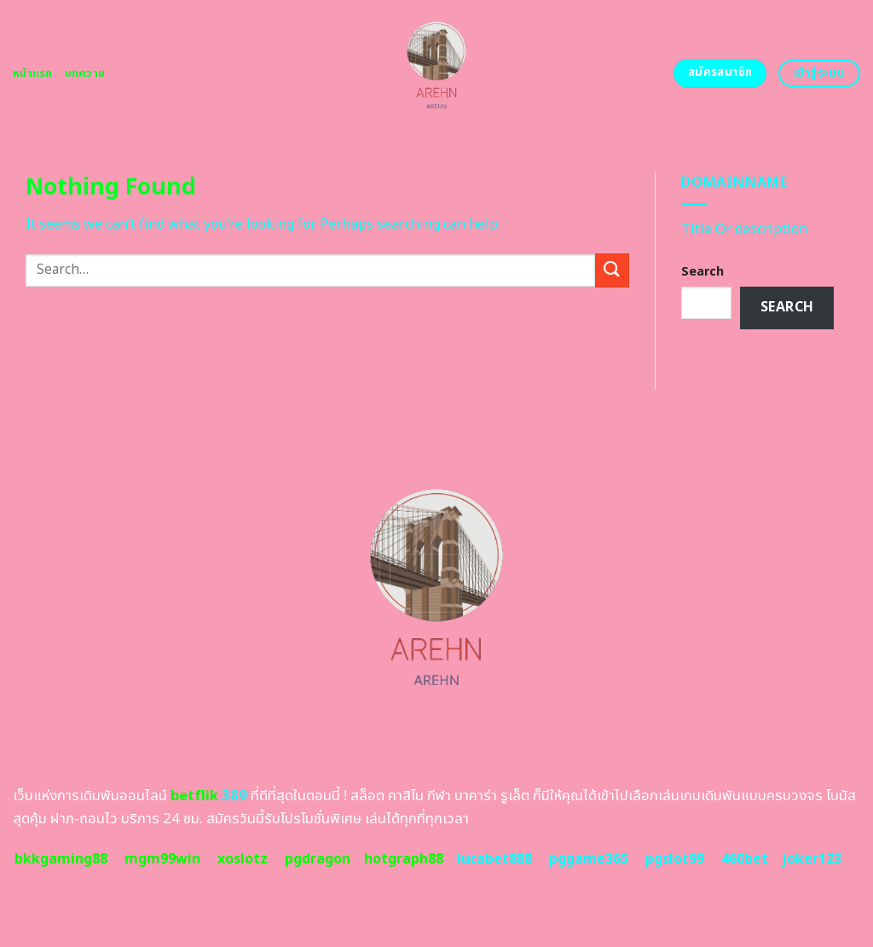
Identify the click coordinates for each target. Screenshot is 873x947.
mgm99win (162, 859)
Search (702, 272)
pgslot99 (674, 859)
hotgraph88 (403, 859)
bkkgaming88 (60, 859)
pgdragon (317, 859)
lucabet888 (494, 859)
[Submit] (612, 270)
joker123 (811, 859)
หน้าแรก (33, 73)
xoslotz (242, 859)
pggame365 (588, 859)
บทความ (85, 73)
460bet (744, 859)
